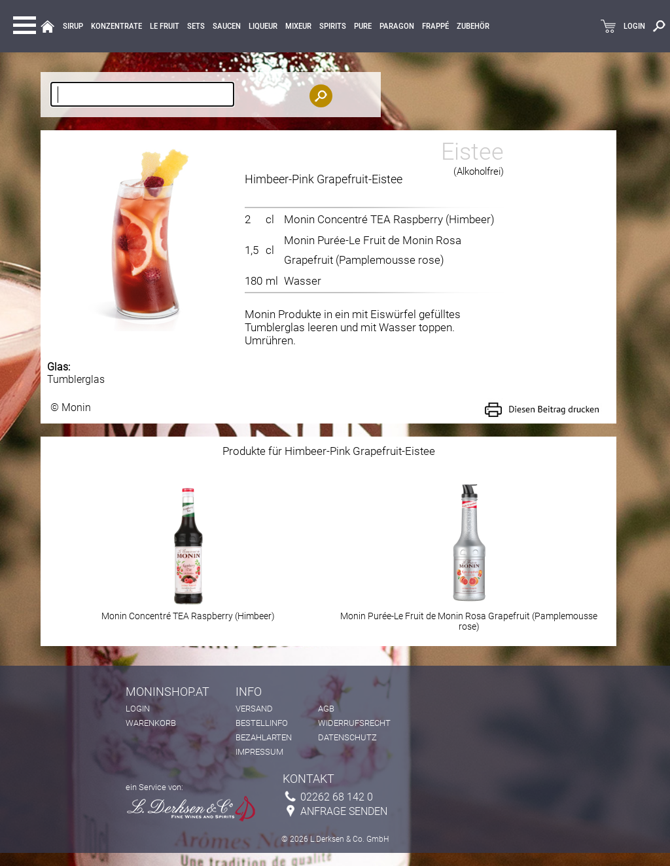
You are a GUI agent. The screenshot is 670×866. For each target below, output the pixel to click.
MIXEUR (298, 26)
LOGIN (634, 26)
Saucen (227, 26)
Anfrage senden (343, 811)
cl (270, 219)
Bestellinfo (262, 723)
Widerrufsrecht (354, 723)
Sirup (73, 26)
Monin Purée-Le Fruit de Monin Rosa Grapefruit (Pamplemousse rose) (468, 617)
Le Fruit (164, 26)
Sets (196, 26)
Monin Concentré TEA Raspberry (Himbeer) (389, 219)
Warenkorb (151, 723)
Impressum (259, 752)
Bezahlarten (264, 737)
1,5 (251, 250)
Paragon (396, 26)
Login (138, 708)
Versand (254, 708)
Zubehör (473, 26)
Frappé (435, 26)
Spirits (332, 26)
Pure (363, 26)
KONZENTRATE (116, 26)
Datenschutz (347, 737)
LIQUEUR (263, 26)
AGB (326, 708)
